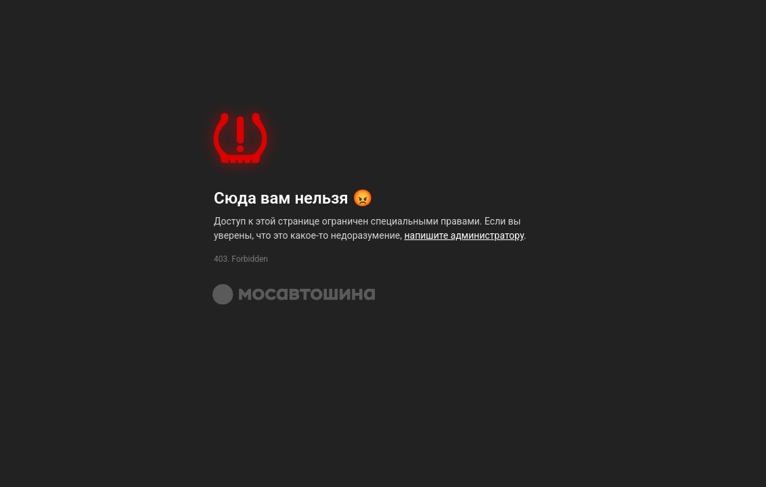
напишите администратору (464, 235)
